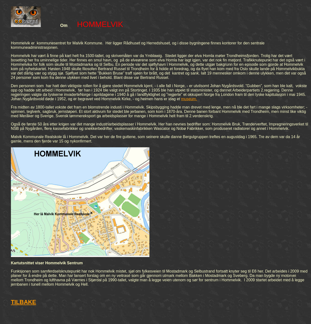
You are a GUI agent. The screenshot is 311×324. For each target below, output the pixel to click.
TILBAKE (23, 302)
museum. (189, 99)
